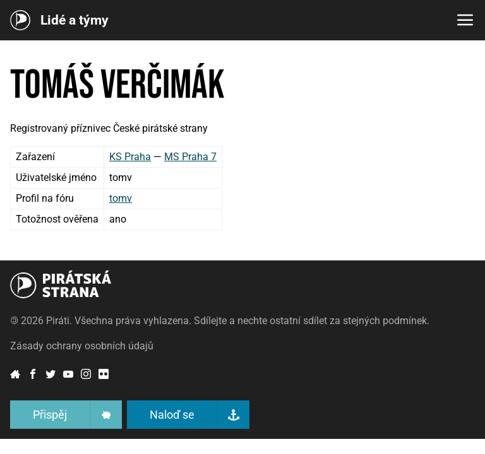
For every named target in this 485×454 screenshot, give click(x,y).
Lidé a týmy (74, 20)
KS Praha (130, 157)
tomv (120, 198)
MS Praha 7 (190, 157)
